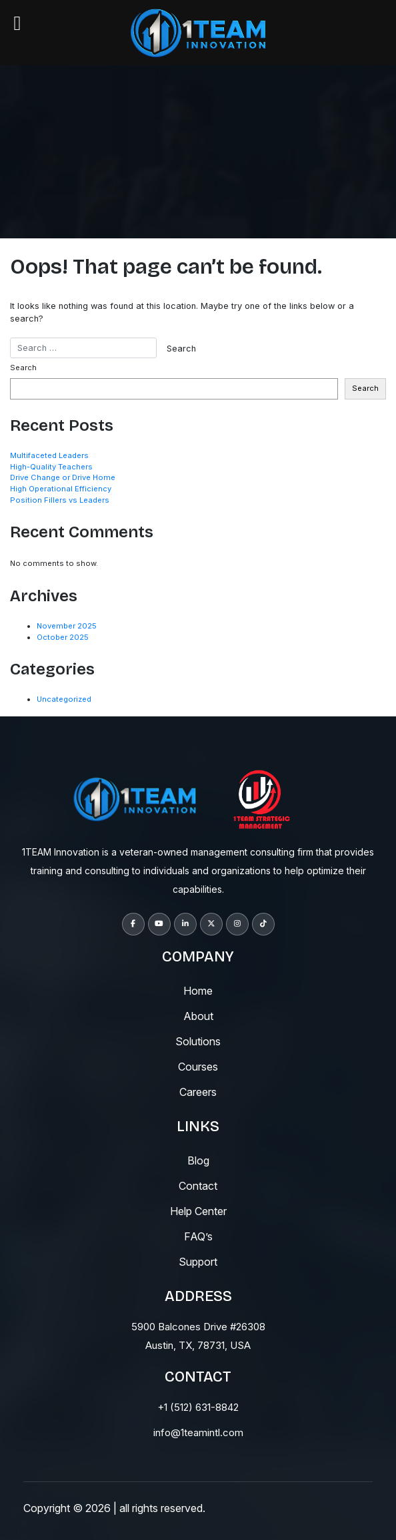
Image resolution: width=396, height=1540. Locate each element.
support (198, 1261)
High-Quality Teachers (51, 466)
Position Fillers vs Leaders (59, 500)
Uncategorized (64, 699)
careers (198, 1092)
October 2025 (63, 637)
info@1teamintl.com (198, 1432)
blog (198, 1160)
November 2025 (67, 626)
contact (198, 1185)
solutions (198, 1041)
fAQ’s (198, 1236)
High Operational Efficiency (60, 488)
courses (198, 1066)
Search (23, 367)
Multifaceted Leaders (49, 455)
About (198, 1016)
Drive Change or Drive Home (62, 477)
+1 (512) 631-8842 (198, 1407)
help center (198, 1211)
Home (198, 990)
